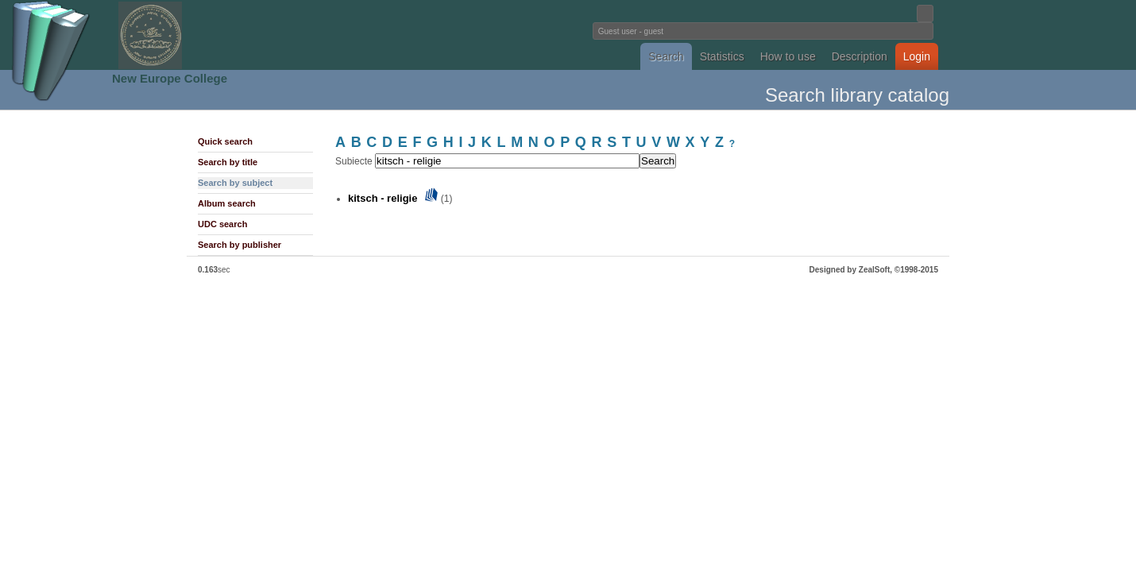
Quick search (225, 141)
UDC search (222, 224)
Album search (227, 203)
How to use (788, 56)
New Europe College (169, 78)
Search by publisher (239, 244)
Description (859, 56)
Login (916, 56)
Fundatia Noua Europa (306, 35)
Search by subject (235, 182)
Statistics (722, 56)
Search (665, 56)
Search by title (227, 162)
